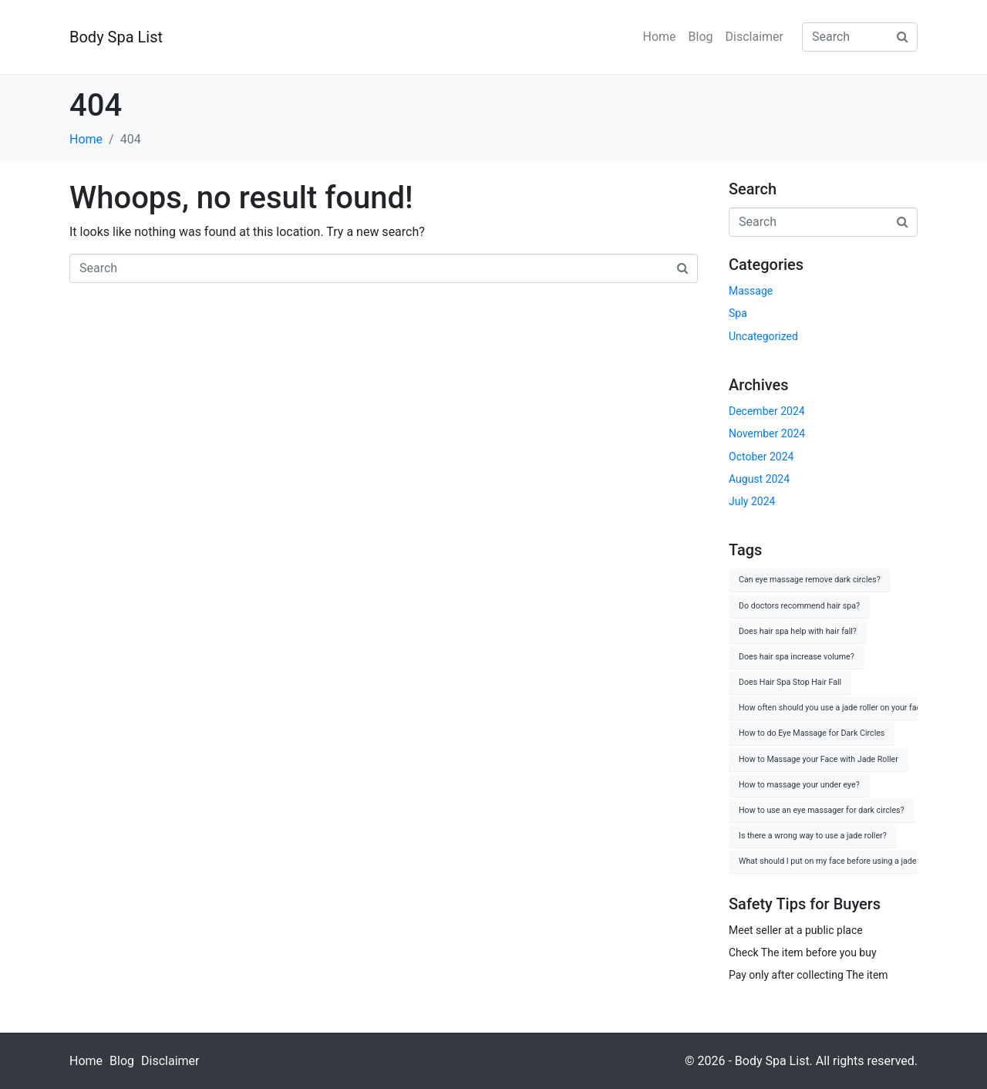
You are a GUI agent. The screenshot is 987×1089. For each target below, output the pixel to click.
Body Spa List (116, 37)
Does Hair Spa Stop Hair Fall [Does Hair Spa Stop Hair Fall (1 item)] (790, 682)
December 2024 (767, 411)
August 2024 (759, 479)
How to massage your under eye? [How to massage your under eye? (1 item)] (799, 785)
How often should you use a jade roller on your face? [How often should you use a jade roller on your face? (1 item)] (834, 708)
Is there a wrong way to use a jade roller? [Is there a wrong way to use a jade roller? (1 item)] (813, 836)
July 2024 (752, 501)
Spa (738, 313)
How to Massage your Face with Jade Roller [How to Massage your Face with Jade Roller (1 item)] (818, 759)
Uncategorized (763, 336)
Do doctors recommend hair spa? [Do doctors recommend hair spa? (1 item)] (799, 606)
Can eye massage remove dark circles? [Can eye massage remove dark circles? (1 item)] (810, 580)
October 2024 (761, 456)
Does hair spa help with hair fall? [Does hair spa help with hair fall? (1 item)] (798, 631)
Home (659, 36)
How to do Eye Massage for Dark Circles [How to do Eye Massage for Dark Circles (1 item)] (811, 733)
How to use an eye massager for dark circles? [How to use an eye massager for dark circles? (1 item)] (821, 810)
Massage (751, 291)
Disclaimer (754, 36)
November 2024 (767, 433)
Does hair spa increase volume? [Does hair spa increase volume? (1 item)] (796, 657)
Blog (701, 36)
